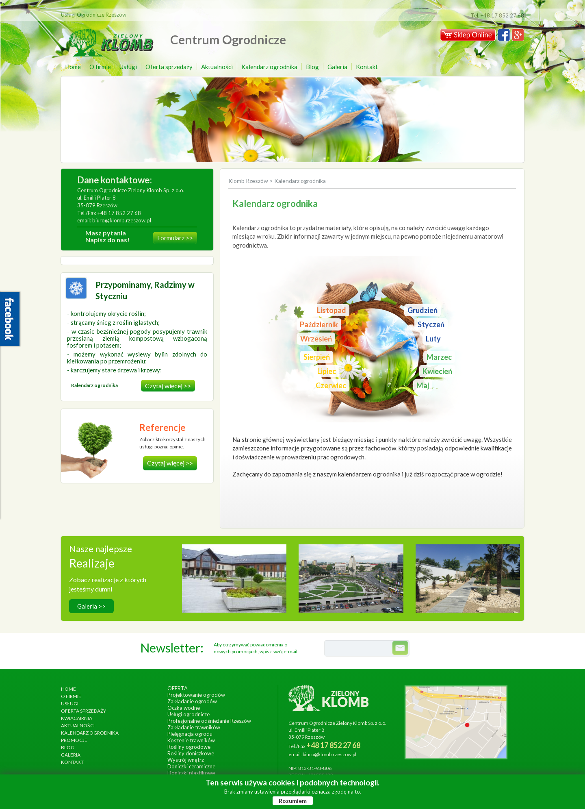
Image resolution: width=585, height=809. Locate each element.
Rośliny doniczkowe (190, 753)
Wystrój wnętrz (185, 760)
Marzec (439, 356)
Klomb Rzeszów (248, 180)
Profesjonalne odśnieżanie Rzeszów (209, 721)
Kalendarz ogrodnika (269, 66)
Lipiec (326, 371)
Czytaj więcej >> (168, 385)
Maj (422, 385)
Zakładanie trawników (193, 727)
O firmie (100, 66)
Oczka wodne (183, 708)
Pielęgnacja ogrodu (189, 734)
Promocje (74, 740)
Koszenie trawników (191, 740)
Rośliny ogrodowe (188, 747)
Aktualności (217, 66)
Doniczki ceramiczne (191, 766)
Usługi (128, 66)
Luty (433, 338)
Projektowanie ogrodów (196, 695)
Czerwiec (331, 385)
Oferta (177, 688)
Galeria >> (91, 606)
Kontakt (367, 66)
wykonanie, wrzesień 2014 (234, 583)
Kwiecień (437, 371)
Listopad (331, 310)
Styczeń (431, 324)
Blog (312, 66)
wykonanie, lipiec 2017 (467, 583)
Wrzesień (316, 338)
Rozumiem (293, 800)
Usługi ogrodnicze (188, 714)
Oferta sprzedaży (169, 66)
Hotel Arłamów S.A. (234, 575)
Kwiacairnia (76, 718)
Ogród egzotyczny (468, 575)
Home (73, 66)
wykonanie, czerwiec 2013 (351, 583)
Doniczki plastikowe (191, 773)
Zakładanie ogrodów (192, 701)
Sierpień (316, 356)
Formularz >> (175, 237)
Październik (319, 324)
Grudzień (422, 310)
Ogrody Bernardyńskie (351, 575)
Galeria (337, 66)
